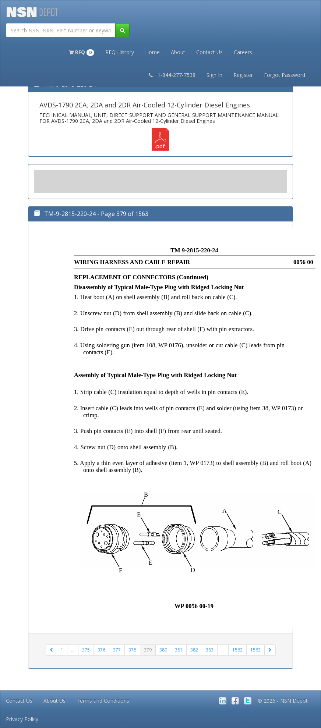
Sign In (214, 74)
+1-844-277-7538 (172, 74)
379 (148, 650)
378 (132, 650)
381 (179, 650)
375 (86, 650)
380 (163, 650)
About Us (54, 700)
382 (194, 650)
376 (101, 650)
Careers (243, 52)
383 (210, 650)
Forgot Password (284, 74)
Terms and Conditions (103, 700)
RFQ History (119, 52)
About (178, 52)
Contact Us (209, 52)
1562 (237, 650)
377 (117, 650)
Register (243, 74)
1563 (255, 650)
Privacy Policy (22, 718)
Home (152, 52)
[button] (81, 51)
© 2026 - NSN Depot (283, 700)
